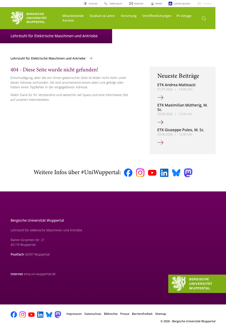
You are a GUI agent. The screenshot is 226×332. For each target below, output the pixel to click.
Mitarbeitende (73, 15)
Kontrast (93, 3)
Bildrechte (111, 314)
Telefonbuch (115, 3)
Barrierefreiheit (142, 314)
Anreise (68, 20)
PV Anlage (183, 15)
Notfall (158, 3)
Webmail (138, 3)
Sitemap (160, 314)
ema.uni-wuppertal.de (40, 274)
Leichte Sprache (182, 3)
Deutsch (207, 3)
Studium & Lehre (102, 15)
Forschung (128, 15)
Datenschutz (92, 314)
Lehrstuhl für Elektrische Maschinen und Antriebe (48, 58)
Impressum (74, 314)
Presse (124, 314)
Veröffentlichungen (156, 15)
